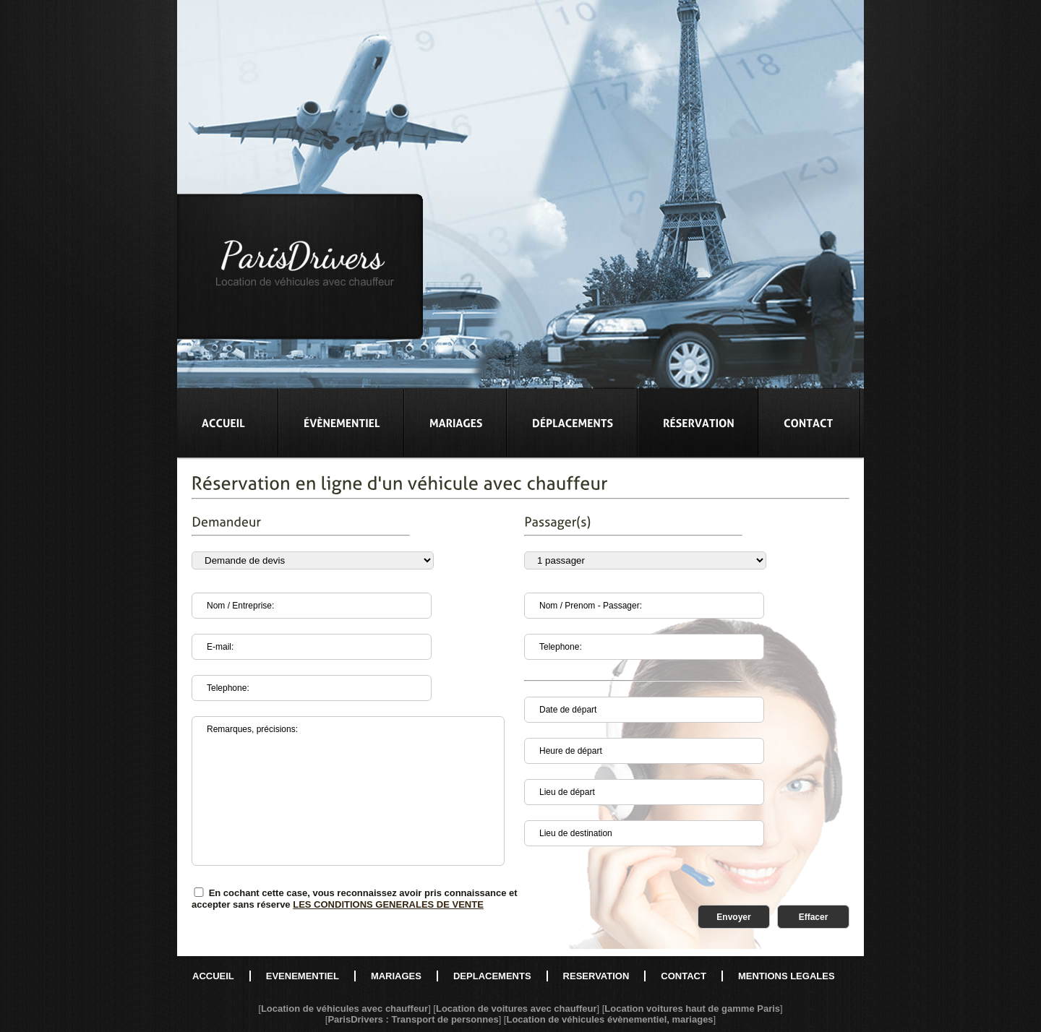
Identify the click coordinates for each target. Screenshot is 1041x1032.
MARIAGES (396, 976)
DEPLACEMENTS (492, 976)
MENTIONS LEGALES (786, 976)
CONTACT (683, 976)
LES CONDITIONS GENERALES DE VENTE (388, 904)
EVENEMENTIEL (302, 976)
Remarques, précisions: (348, 791)
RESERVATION (596, 976)
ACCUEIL (213, 976)
